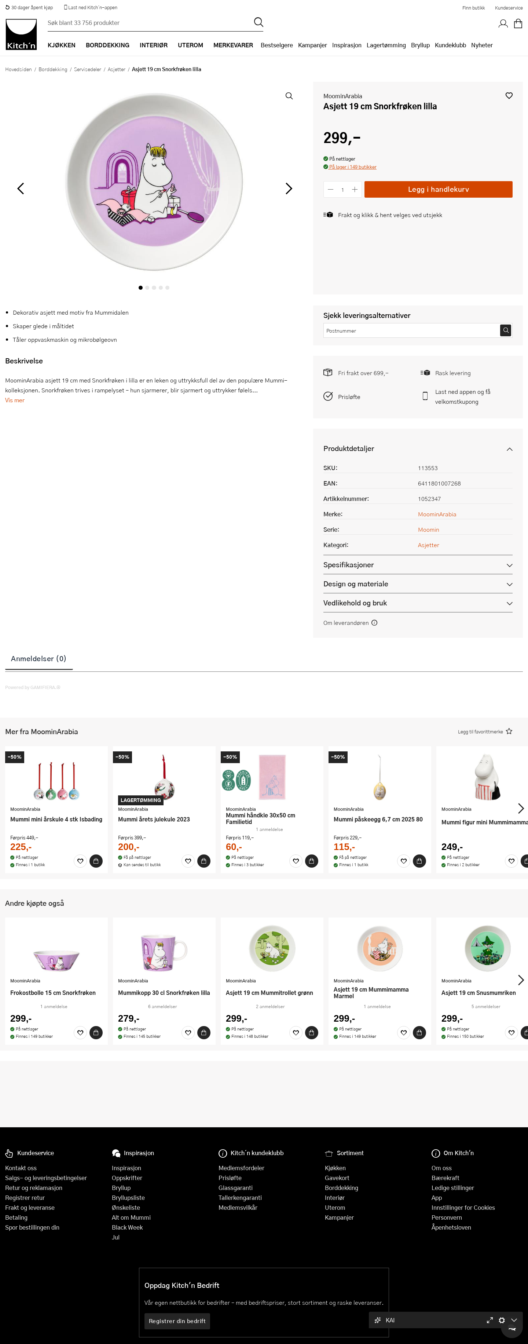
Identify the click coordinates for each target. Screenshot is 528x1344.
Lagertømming (386, 45)
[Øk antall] (355, 189)
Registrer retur (25, 1197)
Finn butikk (473, 7)
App (437, 1197)
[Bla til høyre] (287, 188)
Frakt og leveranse (30, 1207)
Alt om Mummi (131, 1217)
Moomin (428, 529)
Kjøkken (335, 1168)
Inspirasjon (347, 45)
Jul (116, 1237)
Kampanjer (312, 45)
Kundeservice (509, 7)
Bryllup (420, 45)
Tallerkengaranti (240, 1197)
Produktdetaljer (348, 448)
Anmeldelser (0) (39, 658)
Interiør (335, 1197)
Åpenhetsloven (451, 1227)
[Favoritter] (80, 861)
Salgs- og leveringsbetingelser (46, 1177)
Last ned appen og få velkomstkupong (463, 396)
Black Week (127, 1227)
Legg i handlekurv (438, 189)
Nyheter (482, 45)
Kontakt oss (21, 1168)
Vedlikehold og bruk (355, 602)
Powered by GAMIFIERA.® (32, 687)
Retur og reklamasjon (33, 1187)
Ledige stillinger (453, 1187)
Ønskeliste (126, 1207)
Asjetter (116, 69)
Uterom (335, 1207)
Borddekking (52, 69)
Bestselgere (277, 45)
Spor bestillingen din (32, 1227)
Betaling (16, 1217)
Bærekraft (445, 1177)
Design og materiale (355, 583)
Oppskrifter (127, 1177)
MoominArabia (342, 96)
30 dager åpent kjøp (29, 7)
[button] (509, 95)
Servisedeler (87, 69)
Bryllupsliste (128, 1197)
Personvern (447, 1217)
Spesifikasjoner (348, 564)
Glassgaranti (236, 1187)
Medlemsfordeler (241, 1168)
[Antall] (342, 189)
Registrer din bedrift (177, 1321)
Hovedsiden (18, 69)
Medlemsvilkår (238, 1207)
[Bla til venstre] (20, 188)
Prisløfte (349, 396)
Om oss (442, 1168)
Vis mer (15, 400)
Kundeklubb (450, 45)
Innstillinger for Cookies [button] (463, 1207)
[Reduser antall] (330, 189)
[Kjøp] (96, 861)
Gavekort (337, 1177)
